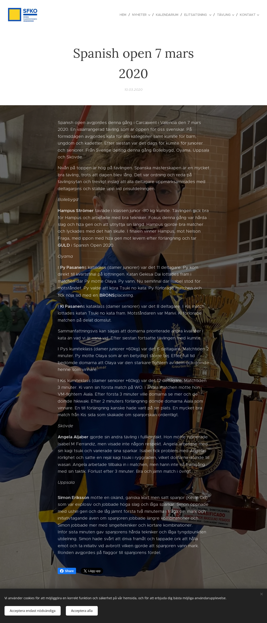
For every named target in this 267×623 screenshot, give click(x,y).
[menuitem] (124, 14)
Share (67, 571)
